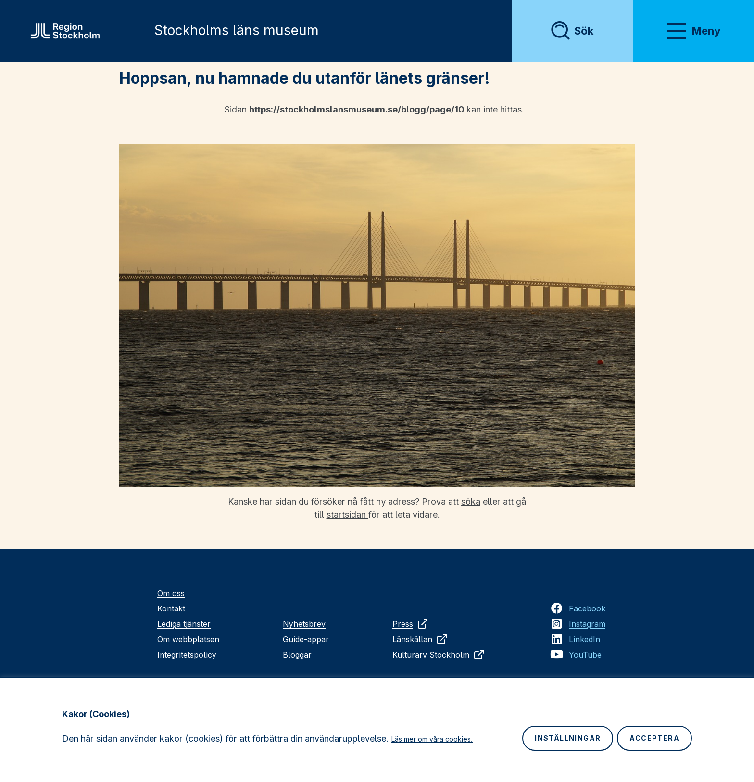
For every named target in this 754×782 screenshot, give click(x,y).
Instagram (587, 624)
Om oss (171, 593)
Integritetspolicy (186, 654)
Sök (583, 31)
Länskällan (420, 639)
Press (410, 624)
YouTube (585, 654)
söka (470, 502)
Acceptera (654, 738)
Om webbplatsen (188, 639)
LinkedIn (584, 639)
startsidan (347, 514)
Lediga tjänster (184, 624)
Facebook (587, 608)
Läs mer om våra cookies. (432, 739)
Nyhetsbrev (304, 624)
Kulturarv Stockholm (438, 654)
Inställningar (568, 738)
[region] (377, 729)
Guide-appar (306, 639)
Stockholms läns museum (236, 30)
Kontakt (171, 608)
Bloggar (297, 654)
